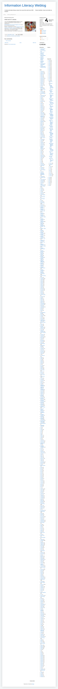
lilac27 (41, 486)
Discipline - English (42, 223)
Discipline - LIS (42, 242)
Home (5, 14)
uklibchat (41, 626)
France (41, 329)
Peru (41, 541)
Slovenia (41, 590)
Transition (41, 618)
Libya (41, 464)
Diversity (41, 277)
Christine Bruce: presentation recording (51, 149)
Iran (41, 427)
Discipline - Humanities (42, 233)
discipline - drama (43, 216)
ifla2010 (41, 368)
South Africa (42, 595)
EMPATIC (41, 302)
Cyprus (41, 193)
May (50, 170)
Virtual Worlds (42, 636)
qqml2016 (41, 556)
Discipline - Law (42, 238)
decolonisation (42, 198)
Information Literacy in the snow (51, 126)
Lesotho (41, 459)
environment (42, 304)
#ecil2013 (41, 71)
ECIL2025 (41, 290)
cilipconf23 (42, 155)
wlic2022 (41, 665)
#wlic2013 (41, 80)
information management (42, 412)
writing (41, 672)
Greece (41, 347)
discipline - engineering (42, 221)
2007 (49, 181)
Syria (41, 608)
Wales (41, 640)
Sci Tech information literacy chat (51, 102)
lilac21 (41, 479)
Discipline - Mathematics (42, 244)
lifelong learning (42, 465)
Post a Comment (8, 40)
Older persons (42, 532)
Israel (41, 430)
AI (40, 102)
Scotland (41, 581)
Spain (41, 598)
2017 (49, 72)
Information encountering (42, 401)
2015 (49, 74)
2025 (49, 61)
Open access (42, 535)
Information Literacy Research (42, 410)
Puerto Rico (42, 553)
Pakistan (41, 539)
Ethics (41, 309)
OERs (41, 531)
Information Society (42, 419)
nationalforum (42, 520)
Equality (41, 305)
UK (40, 625)
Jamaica (41, 436)
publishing (41, 552)
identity (41, 363)
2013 (49, 77)
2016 (49, 73)
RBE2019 (41, 557)
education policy (42, 294)
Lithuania (41, 491)
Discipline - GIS (42, 226)
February (50, 174)
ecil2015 (41, 282)
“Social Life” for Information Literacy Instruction (51, 153)
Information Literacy (42, 404)
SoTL (41, 594)
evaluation (42, 315)
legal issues (42, 458)
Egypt (41, 297)
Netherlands (42, 521)
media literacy (42, 503)
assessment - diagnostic (42, 116)
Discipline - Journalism (42, 235)
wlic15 (41, 654)
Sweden (41, 606)
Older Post (34, 42)
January (50, 175)
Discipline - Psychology (42, 257)
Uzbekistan (42, 634)
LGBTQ (41, 460)
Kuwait (41, 450)
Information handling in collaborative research (51, 115)
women (41, 666)
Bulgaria (41, 133)
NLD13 (41, 527)
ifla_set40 (41, 365)
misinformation (42, 511)
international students (42, 426)
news (41, 524)
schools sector (42, 579)
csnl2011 (41, 190)
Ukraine (41, 627)
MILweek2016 (42, 510)
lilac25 (41, 484)
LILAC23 (41, 482)
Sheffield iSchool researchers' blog (43, 67)
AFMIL (41, 98)
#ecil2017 (41, 72)
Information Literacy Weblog (25, 5)
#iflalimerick (42, 73)
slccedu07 (41, 587)
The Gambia (42, 616)
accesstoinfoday (42, 93)
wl (40, 650)
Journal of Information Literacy (42, 62)
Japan (41, 437)
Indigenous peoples (42, 387)
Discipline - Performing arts (42, 248)
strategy (41, 600)
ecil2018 (41, 285)
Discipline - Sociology (42, 270)
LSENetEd (42, 495)
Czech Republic (42, 194)
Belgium (41, 124)
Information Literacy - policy (42, 406)
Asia (41, 111)
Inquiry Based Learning (42, 422)
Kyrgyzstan (42, 451)
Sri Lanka (41, 599)
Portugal (41, 547)
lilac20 (41, 477)
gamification (42, 336)
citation (41, 157)
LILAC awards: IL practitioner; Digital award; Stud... (51, 95)
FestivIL (41, 324)
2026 (49, 60)
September (51, 164)
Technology (42, 614)
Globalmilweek (42, 343)
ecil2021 (41, 287)
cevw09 (41, 149)
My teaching (42, 516)
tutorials (41, 622)
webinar (41, 645)
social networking (43, 592)
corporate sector (42, 177)
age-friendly (42, 101)
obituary (41, 530)
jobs (41, 438)
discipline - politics (42, 255)
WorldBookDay (42, 670)
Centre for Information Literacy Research (42, 58)
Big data (41, 128)
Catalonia (41, 143)
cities (41, 158)
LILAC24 (41, 483)
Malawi (41, 499)
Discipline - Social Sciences (42, 267)
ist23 (41, 431)
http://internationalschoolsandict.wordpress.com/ (12, 24)
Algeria (41, 105)
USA (41, 633)
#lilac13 (41, 74)
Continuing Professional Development (42, 174)
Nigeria (41, 525)
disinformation (42, 273)
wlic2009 (41, 655)
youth (41, 673)
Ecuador (41, 292)
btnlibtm (41, 132)
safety (41, 574)
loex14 (41, 492)
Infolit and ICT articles (51, 137)
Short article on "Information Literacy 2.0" (51, 160)
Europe (41, 314)
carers (41, 141)
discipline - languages (42, 237)
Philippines (42, 542)
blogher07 (41, 129)
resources (41, 569)
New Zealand (42, 522)
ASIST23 (41, 112)
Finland (41, 325)
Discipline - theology (42, 272)
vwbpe (41, 639)
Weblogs (41, 647)
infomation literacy (42, 396)
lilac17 (41, 474)
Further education (43, 332)
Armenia (41, 110)
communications (42, 169)
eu (40, 311)
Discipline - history (42, 231)
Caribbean (42, 142)
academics (42, 91)
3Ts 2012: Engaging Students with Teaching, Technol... (51, 110)
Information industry (42, 402)
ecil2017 (41, 284)
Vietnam (41, 635)
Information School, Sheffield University (42, 55)
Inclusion (41, 382)
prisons (41, 548)
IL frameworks (42, 376)
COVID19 (41, 180)
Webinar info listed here (42, 53)
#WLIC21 (41, 82)
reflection (41, 560)
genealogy (42, 340)
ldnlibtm (41, 456)
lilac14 (41, 471)
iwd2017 (41, 435)
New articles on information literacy (51, 105)
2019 (49, 69)
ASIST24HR (42, 113)
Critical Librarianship (42, 184)
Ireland (41, 429)
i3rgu (41, 359)
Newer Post (6, 42)
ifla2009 (41, 367)
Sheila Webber (44, 33)
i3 (40, 354)
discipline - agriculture (42, 207)
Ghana (41, 342)
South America (42, 596)
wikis (41, 649)
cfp (40, 150)
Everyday (41, 319)
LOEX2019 (42, 493)
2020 (49, 68)
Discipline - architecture (42, 209)
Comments (42, 39)
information (42, 397)
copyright (41, 176)
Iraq (41, 428)
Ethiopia (41, 310)
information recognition (42, 415)
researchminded (42, 567)
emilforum (41, 301)
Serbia (41, 585)
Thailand (41, 615)
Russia (41, 571)
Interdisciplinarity (42, 423)
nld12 (41, 526)
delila (41, 200)
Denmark (41, 201)
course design (42, 179)
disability (41, 204)
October (50, 163)
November (50, 83)
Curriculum (42, 192)
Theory (41, 617)
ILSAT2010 (42, 380)
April (50, 171)
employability (42, 303)
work (41, 667)
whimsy (41, 648)
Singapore (42, 586)
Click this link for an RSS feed (42, 49)
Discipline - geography (42, 225)
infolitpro (41, 394)
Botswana (41, 130)
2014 (49, 76)
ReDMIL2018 (42, 559)
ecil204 (41, 291)
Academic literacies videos (51, 91)
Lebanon (41, 457)
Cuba (41, 191)
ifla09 (41, 366)
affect (41, 97)
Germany (41, 341)
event (41, 316)
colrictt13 (41, 168)
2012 (49, 78)
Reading (41, 558)
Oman (41, 534)
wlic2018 (41, 663)
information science (42, 417)
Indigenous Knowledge (42, 385)
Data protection (42, 196)
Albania (41, 103)
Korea (41, 448)
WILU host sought (50, 156)
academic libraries (41, 88)
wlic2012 (41, 656)
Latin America (42, 452)
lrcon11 (41, 494)
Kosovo (41, 449)
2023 (49, 64)
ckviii (41, 162)
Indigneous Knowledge (42, 389)
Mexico (41, 505)
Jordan (41, 439)
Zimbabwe (42, 676)
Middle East (42, 506)
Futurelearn (42, 334)
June (50, 169)
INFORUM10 (42, 420)
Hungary (41, 353)
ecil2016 (41, 283)
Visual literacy (42, 637)
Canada (41, 140)
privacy (41, 549)
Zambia (41, 674)
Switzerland (42, 607)
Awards (41, 120)
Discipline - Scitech (42, 265)
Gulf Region (42, 348)
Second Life (42, 584)
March (50, 173)
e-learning (41, 278)
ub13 (41, 623)
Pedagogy (41, 540)
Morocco (41, 515)
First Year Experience (42, 327)
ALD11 (41, 104)
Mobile (41, 513)
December (50, 81)
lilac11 (41, 468)
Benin (41, 125)
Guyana (41, 349)
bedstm (41, 122)
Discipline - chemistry (42, 215)
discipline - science (42, 263)
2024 (49, 63)
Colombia (41, 167)
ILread (41, 379)
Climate (41, 163)
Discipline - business (42, 213)
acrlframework (42, 95)
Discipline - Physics (42, 253)
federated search (42, 322)
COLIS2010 (42, 164)
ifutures (41, 373)
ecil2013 (41, 279)
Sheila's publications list (11, 14)
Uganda (41, 624)
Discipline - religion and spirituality (42, 261)
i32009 (41, 358)
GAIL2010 (41, 335)
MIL (41, 509)
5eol (41, 86)
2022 (49, 65)
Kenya (41, 445)
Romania (41, 570)
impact (41, 381)
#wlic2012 (41, 79)
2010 (49, 177)
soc (40, 591)
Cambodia (42, 139)
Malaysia (41, 500)
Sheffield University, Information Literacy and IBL (51, 134)
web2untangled (42, 643)
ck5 (40, 159)
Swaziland (42, 605)
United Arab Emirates (42, 630)
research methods (41, 564)
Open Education (42, 537)
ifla (40, 364)
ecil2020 (41, 286)
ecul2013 (41, 293)
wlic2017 (41, 662)
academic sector (42, 89)
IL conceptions (42, 374)
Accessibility (42, 92)
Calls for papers (42, 137)
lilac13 (41, 470)
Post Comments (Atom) (12, 44)
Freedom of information (42, 331)
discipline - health (43, 228)
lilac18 (41, 475)
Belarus (41, 123)
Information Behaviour (42, 399)
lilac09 (41, 467)
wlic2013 (41, 657)
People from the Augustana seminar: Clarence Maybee (51, 122)
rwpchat (41, 573)
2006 (49, 182)
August (50, 166)
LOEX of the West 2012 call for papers (51, 129)
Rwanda (41, 572)
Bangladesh (42, 121)
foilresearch (42, 328)
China (41, 154)
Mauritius (41, 502)
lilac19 (41, 476)
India (41, 383)
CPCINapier (42, 181)
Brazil (41, 131)
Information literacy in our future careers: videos (51, 141)
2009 (49, 178)
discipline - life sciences (42, 240)
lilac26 (41, 485)
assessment (42, 114)
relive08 (41, 561)
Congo (41, 171)
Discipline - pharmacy (42, 251)
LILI (41, 487)
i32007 (41, 357)
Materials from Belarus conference (51, 99)
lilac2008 (41, 478)
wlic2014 (41, 658)
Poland (41, 546)
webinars (41, 646)
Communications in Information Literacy (42, 64)
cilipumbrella (42, 156)
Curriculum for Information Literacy (51, 118)
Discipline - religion (42, 259)
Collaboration (42, 165)
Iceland (41, 360)
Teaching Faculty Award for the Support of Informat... (51, 87)
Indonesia (41, 390)
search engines (42, 582)
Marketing (41, 501)
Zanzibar (41, 675)
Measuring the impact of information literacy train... (51, 145)
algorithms (42, 106)
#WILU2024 (42, 78)
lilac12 (41, 469)
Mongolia (41, 514)
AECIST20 (42, 96)
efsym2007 (42, 296)
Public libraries (42, 550)
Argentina (41, 109)
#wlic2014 (41, 81)
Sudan (41, 603)
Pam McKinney (44, 30)
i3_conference (42, 355)
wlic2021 (41, 664)
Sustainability (42, 604)
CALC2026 (42, 136)
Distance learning (43, 275)
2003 (49, 185)
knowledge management (42, 446)
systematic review (42, 610)
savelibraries (42, 578)
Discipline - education (42, 219)
